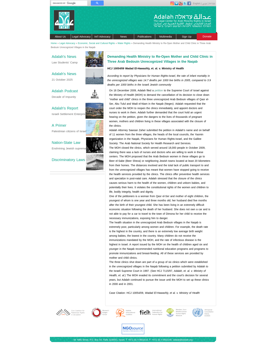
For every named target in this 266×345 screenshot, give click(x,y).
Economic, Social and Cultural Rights (96, 43)
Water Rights (124, 43)
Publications (145, 36)
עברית (212, 3)
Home (54, 43)
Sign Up (186, 36)
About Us (60, 36)
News (123, 36)
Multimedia (165, 36)
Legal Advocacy (81, 36)
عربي (204, 3)
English (196, 3)
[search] (67, 3)
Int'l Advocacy (102, 36)
